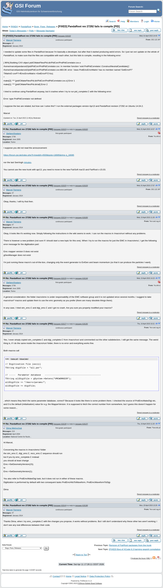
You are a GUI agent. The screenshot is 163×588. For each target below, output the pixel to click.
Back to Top (81, 554)
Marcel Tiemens (13, 40)
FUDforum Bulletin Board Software (90, 583)
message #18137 (60, 324)
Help (121, 21)
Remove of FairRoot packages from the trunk (130, 545)
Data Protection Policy (99, 576)
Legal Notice (80, 576)
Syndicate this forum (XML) (140, 558)
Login (145, 21)
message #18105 (60, 186)
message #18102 (64, 36)
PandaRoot (26, 26)
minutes (27, 162)
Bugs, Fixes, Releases (44, 26)
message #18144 (60, 505)
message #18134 (60, 218)
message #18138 (60, 424)
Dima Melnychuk (14, 428)
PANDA (14, 26)
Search (111, 21)
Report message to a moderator (148, 118)
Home (155, 21)
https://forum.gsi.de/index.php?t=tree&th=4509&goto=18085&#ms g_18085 (39, 155)
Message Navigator (45, 31)
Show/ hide (24, 359)
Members (133, 21)
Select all (14, 359)
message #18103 (60, 129)
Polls (31, 31)
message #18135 (60, 278)
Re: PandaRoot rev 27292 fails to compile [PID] (29, 129)
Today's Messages (17, 31)
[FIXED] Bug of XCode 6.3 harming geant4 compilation (134, 549)
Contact (56, 576)
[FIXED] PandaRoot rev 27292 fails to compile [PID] (31, 36)
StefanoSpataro (13, 133)
